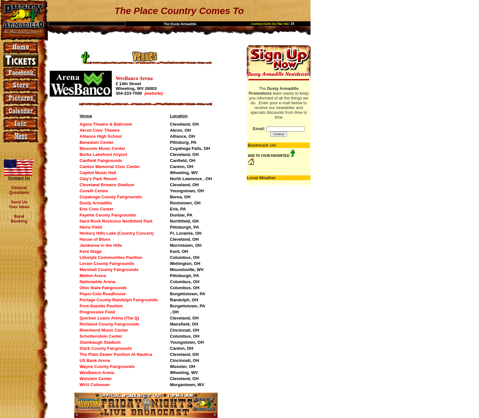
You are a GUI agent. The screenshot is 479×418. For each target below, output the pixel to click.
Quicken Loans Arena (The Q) (109, 318)
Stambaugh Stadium (100, 342)
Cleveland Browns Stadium (107, 184)
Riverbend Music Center (104, 330)
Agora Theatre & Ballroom (106, 124)
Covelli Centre (94, 190)
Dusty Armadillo (96, 203)
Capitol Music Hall (98, 172)
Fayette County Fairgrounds (108, 215)
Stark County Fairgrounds (106, 348)
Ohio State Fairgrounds (103, 287)
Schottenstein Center (101, 336)
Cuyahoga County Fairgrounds (111, 196)
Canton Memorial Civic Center (110, 166)
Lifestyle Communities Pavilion (111, 257)
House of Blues (95, 239)
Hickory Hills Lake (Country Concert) (117, 233)
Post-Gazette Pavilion (101, 306)
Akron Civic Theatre (100, 130)
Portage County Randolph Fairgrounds (119, 299)
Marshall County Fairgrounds (109, 269)
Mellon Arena (93, 275)
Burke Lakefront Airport (103, 154)
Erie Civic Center (97, 209)
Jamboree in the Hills (101, 245)
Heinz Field (91, 227)
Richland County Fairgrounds (109, 324)
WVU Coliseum (95, 384)
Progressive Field (97, 312)
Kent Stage (91, 251)
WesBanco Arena (97, 372)
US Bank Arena (95, 360)
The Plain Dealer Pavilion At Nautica (116, 354)
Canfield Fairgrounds (101, 160)
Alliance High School (101, 136)
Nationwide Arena (97, 281)
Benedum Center (97, 142)
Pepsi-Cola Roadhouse (103, 293)
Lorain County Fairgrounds (107, 263)
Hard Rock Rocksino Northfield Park (116, 221)
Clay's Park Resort (98, 178)
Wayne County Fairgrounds (107, 366)
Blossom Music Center (102, 148)
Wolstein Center (96, 378)
